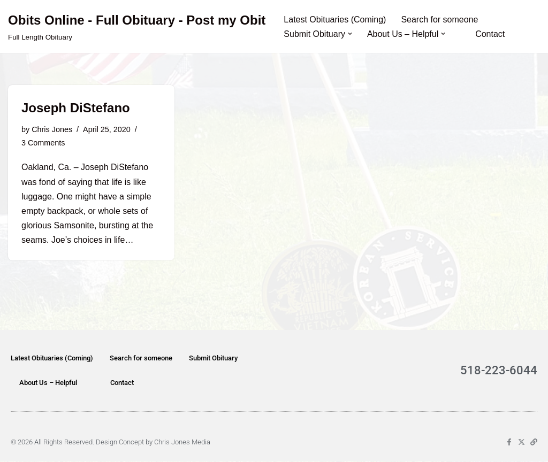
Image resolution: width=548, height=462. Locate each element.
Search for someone (439, 19)
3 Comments (43, 142)
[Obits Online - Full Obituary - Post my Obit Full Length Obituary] (136, 26)
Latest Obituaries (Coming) (335, 19)
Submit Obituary (213, 359)
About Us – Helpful (48, 383)
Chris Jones (52, 129)
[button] (350, 34)
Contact (490, 33)
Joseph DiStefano (75, 108)
